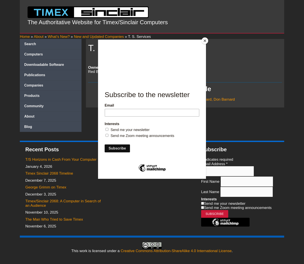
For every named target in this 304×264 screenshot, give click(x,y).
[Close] (205, 40)
